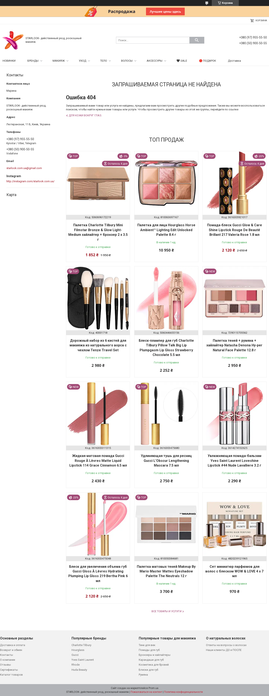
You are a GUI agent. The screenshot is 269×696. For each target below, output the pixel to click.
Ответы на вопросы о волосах (226, 645)
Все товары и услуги (167, 611)
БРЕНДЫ (33, 60)
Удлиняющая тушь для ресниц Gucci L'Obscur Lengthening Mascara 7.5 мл (166, 460)
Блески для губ (148, 669)
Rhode (76, 664)
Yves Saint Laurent (83, 659)
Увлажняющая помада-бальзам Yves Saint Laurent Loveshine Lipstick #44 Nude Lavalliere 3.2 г (234, 460)
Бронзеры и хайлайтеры (154, 654)
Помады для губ (149, 650)
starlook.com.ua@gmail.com (24, 168)
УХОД (82, 60)
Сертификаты (9, 669)
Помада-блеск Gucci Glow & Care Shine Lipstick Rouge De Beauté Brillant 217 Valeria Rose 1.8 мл (234, 230)
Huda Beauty (79, 669)
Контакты (6, 654)
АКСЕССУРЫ (154, 60)
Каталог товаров (11, 674)
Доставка (234, 60)
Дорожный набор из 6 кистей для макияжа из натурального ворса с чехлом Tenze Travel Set (98, 345)
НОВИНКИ (9, 60)
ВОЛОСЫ (127, 60)
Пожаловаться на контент (146, 691)
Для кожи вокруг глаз (85, 115)
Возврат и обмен (11, 650)
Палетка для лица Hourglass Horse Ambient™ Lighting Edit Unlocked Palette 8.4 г (166, 230)
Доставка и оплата (12, 645)
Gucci (75, 654)
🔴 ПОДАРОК (207, 60)
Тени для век (147, 645)
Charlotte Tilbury (81, 645)
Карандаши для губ (151, 659)
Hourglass (78, 650)
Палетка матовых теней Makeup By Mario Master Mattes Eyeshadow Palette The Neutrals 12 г (166, 571)
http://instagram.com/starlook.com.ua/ (30, 181)
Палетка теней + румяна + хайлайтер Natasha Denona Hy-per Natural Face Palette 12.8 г (234, 345)
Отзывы (5, 664)
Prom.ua (153, 688)
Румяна (143, 674)
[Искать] (196, 40)
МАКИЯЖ (59, 60)
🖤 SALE (181, 60)
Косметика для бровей (154, 664)
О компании (7, 659)
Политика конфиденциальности (183, 691)
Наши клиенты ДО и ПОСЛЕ (224, 650)
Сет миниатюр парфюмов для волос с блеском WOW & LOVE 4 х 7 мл (234, 571)
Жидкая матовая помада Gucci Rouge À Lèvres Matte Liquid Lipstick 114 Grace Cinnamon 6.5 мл (98, 460)
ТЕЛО (103, 60)
